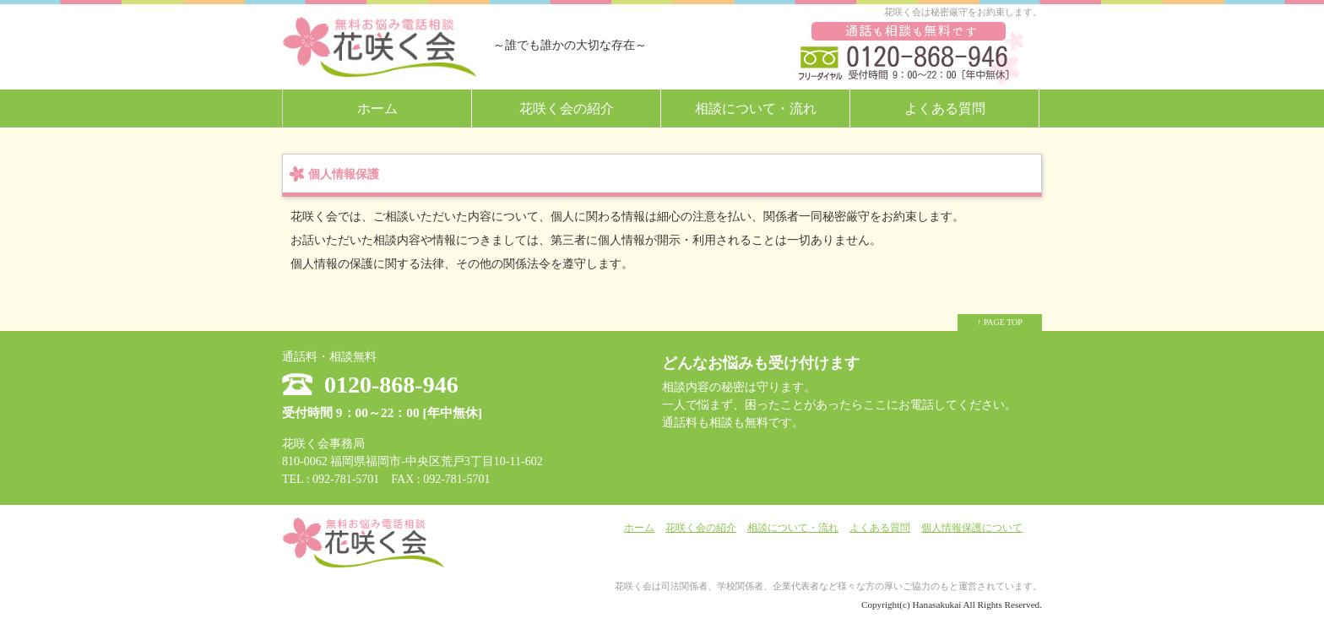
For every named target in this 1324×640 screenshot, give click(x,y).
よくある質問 (944, 108)
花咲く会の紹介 (566, 108)
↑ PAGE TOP (1000, 322)
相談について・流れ (756, 108)
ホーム (377, 108)
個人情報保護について (972, 528)
